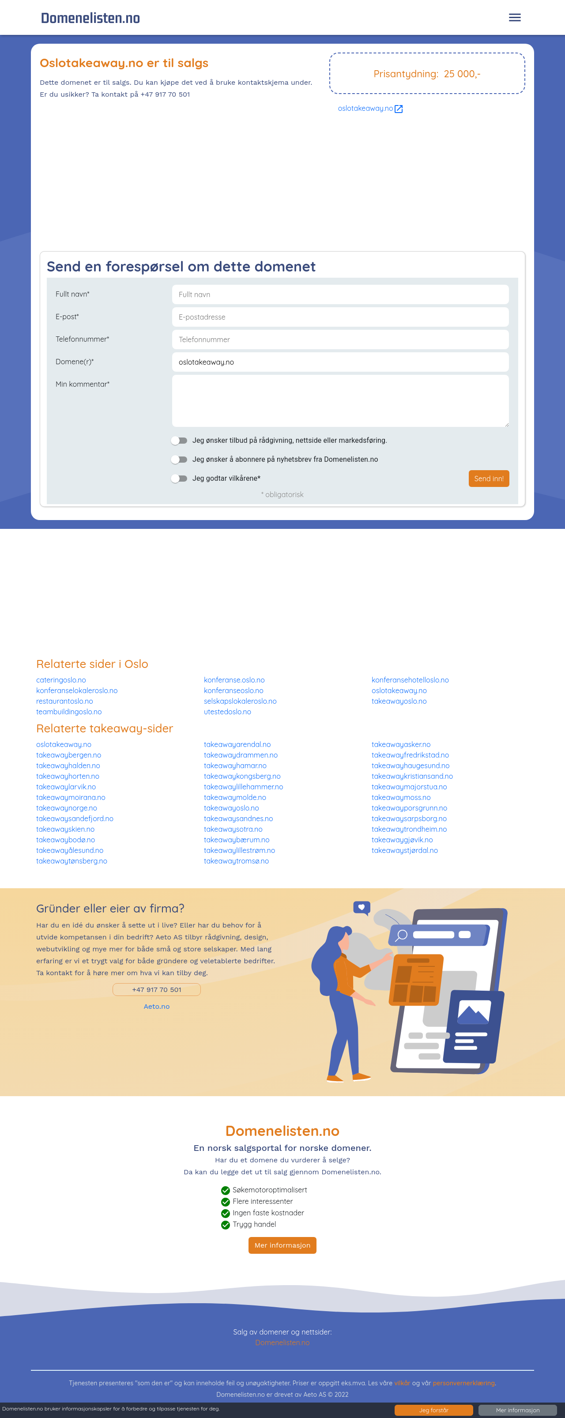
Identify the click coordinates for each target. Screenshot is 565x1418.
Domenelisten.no (90, 17)
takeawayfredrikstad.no (410, 754)
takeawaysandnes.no (238, 818)
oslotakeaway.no (371, 108)
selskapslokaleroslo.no (240, 701)
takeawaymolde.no (235, 797)
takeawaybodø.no (65, 839)
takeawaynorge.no (66, 807)
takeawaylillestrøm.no (239, 850)
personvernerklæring (464, 1383)
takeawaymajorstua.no (409, 786)
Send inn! (489, 478)
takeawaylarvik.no (66, 786)
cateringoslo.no (61, 679)
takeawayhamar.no (235, 765)
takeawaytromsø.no (236, 860)
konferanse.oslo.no (234, 679)
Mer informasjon (282, 1245)
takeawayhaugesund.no (411, 765)
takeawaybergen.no (68, 754)
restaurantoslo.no (64, 701)
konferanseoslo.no (234, 690)
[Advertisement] (282, 185)
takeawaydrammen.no (241, 754)
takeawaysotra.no (233, 829)
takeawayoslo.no (399, 701)
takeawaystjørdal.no (405, 850)
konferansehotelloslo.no (410, 679)
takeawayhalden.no (68, 765)
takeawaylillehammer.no (243, 786)
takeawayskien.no (65, 829)
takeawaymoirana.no (70, 797)
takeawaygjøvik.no (402, 839)
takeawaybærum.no (237, 839)
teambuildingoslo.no (69, 711)
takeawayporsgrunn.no (410, 807)
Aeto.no (156, 1006)
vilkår (402, 1383)
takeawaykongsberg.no (242, 776)
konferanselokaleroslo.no (77, 690)
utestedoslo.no (227, 711)
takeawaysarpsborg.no (409, 818)
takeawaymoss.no (401, 797)
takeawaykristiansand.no (412, 776)
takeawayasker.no (401, 744)
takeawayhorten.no (67, 776)
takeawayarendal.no (237, 744)
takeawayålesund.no (70, 850)
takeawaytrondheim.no (409, 829)
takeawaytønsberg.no (71, 860)
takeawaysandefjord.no (74, 818)
